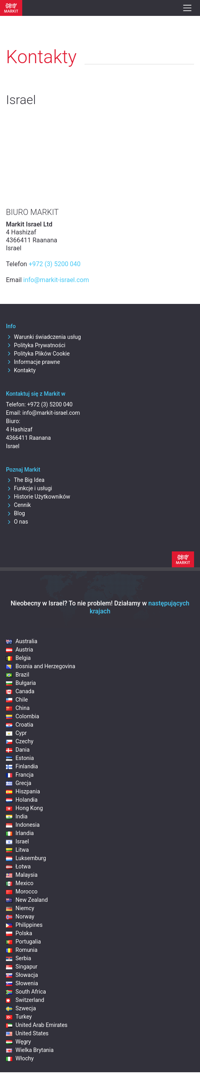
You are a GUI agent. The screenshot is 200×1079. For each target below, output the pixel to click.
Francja (20, 775)
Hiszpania (23, 791)
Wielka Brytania (30, 1050)
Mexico (19, 883)
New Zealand (27, 900)
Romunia (21, 950)
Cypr (16, 733)
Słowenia (22, 983)
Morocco (21, 891)
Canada (20, 691)
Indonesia (23, 825)
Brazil (17, 674)
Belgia (18, 658)
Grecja (18, 783)
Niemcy (20, 908)
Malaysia (22, 875)
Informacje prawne (33, 362)
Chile (17, 699)
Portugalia (23, 941)
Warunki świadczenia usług (43, 337)
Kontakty (21, 370)
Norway (20, 916)
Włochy (20, 1058)
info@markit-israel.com (56, 280)
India (16, 816)
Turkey (19, 1016)
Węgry (18, 1041)
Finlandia (22, 766)
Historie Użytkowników (38, 496)
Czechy (19, 741)
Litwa (17, 850)
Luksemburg (26, 858)
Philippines (24, 925)
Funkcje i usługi (29, 488)
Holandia (22, 800)
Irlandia (20, 833)
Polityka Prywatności (35, 345)
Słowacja (22, 975)
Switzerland (25, 1000)
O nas (17, 521)
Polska (19, 933)
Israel (17, 841)
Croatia (19, 724)
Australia (21, 641)
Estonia (20, 758)
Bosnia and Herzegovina (40, 666)
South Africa (26, 991)
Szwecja (21, 1008)
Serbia (18, 958)
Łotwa (18, 866)
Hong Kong (24, 808)
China (18, 708)
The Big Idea (25, 480)
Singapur (21, 966)
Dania (18, 749)
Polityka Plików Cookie (38, 353)
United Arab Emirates (36, 1025)
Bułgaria (21, 683)
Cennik (18, 505)
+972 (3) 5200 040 (55, 264)
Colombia (22, 716)
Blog (15, 513)
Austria (19, 649)
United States (27, 1033)
